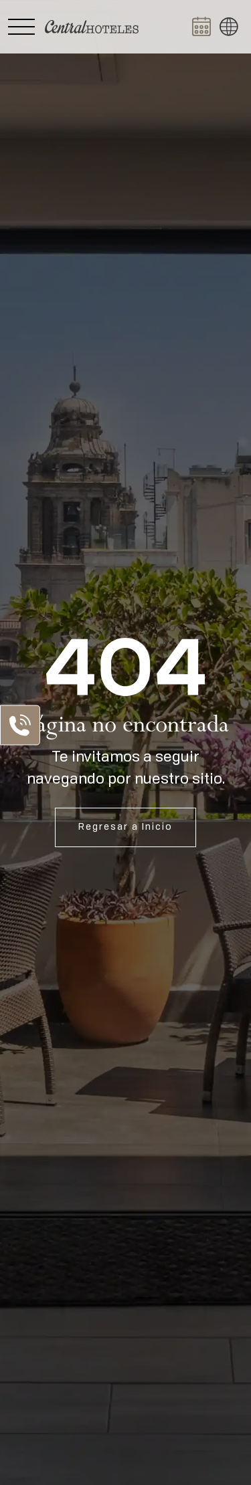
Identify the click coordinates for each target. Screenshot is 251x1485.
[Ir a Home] (92, 26)
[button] (229, 27)
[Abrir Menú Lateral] (21, 27)
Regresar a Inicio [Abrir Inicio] (125, 827)
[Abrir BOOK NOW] (201, 27)
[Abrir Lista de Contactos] (20, 725)
